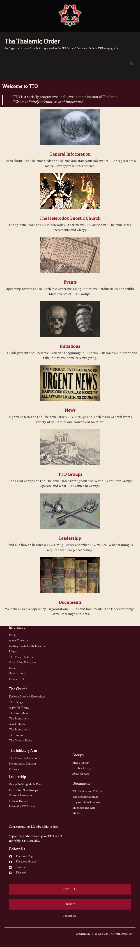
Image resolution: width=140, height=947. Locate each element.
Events (70, 282)
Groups (78, 755)
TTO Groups (70, 474)
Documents (70, 602)
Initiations (70, 346)
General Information (70, 154)
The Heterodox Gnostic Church (70, 218)
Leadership (70, 538)
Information (18, 628)
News (70, 410)
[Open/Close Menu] (131, 63)
